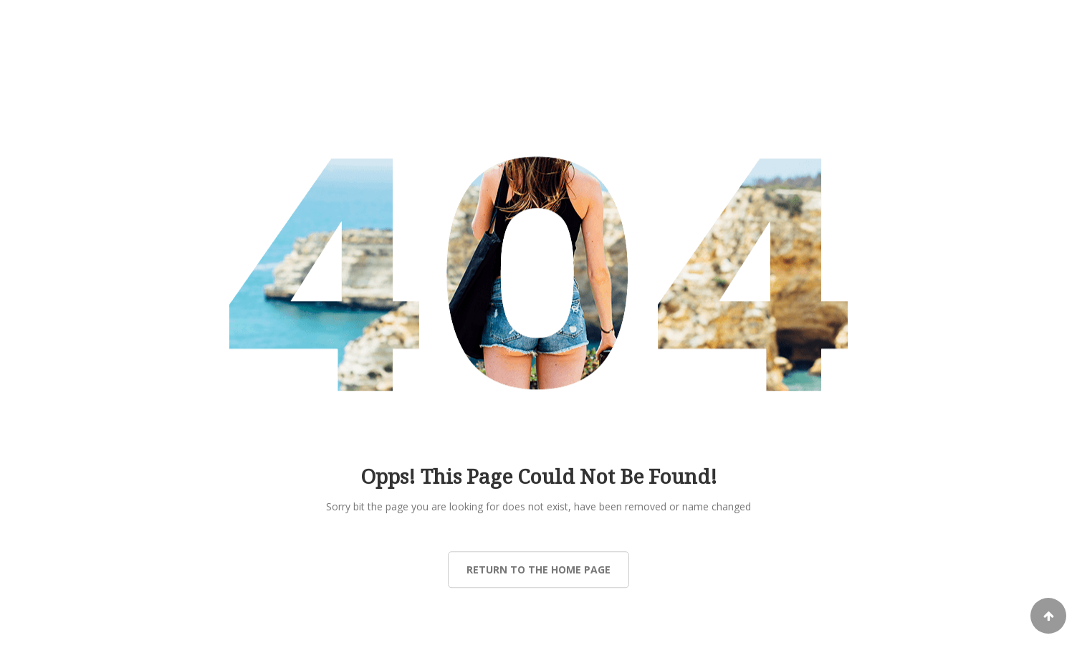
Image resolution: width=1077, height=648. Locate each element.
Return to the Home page (538, 569)
